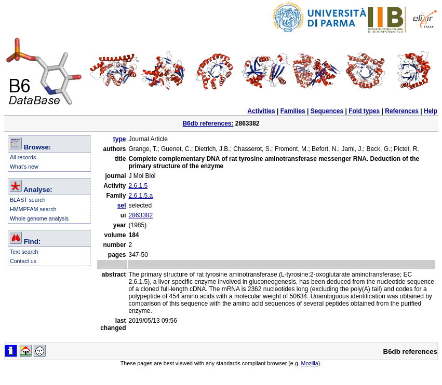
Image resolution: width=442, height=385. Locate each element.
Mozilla (309, 363)
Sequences (327, 111)
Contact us (23, 261)
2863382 (141, 215)
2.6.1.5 (138, 185)
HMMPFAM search (33, 209)
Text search (24, 252)
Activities (261, 111)
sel (121, 205)
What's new (24, 166)
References (402, 111)
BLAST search (28, 200)
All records (23, 157)
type (119, 139)
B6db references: (207, 123)
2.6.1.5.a (141, 195)
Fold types (364, 111)
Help (430, 111)
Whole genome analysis (39, 218)
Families (292, 111)
